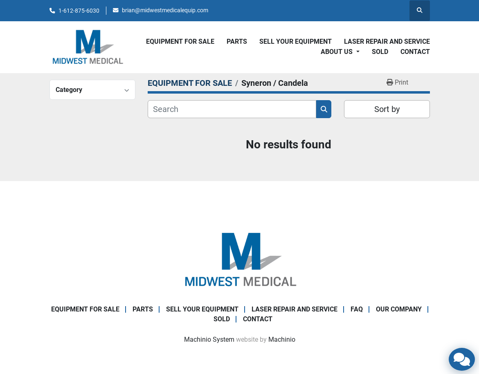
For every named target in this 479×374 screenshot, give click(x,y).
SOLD (380, 52)
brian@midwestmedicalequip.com (165, 10)
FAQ (357, 309)
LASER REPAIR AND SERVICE (387, 41)
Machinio (281, 339)
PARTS (237, 41)
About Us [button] (337, 52)
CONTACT (415, 52)
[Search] (232, 109)
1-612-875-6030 (78, 10)
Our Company (399, 309)
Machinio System (209, 339)
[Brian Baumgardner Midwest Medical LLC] (239, 259)
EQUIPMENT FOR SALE (180, 41)
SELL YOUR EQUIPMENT (295, 41)
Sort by (387, 109)
